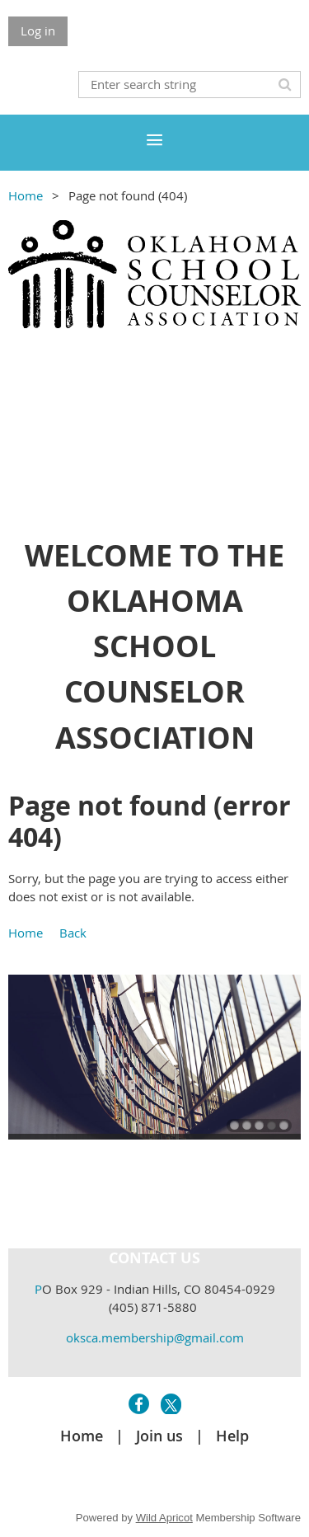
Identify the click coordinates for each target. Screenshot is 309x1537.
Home (25, 195)
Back (73, 932)
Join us (159, 1435)
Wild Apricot (164, 1517)
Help (232, 1435)
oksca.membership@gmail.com (155, 1337)
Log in (38, 30)
